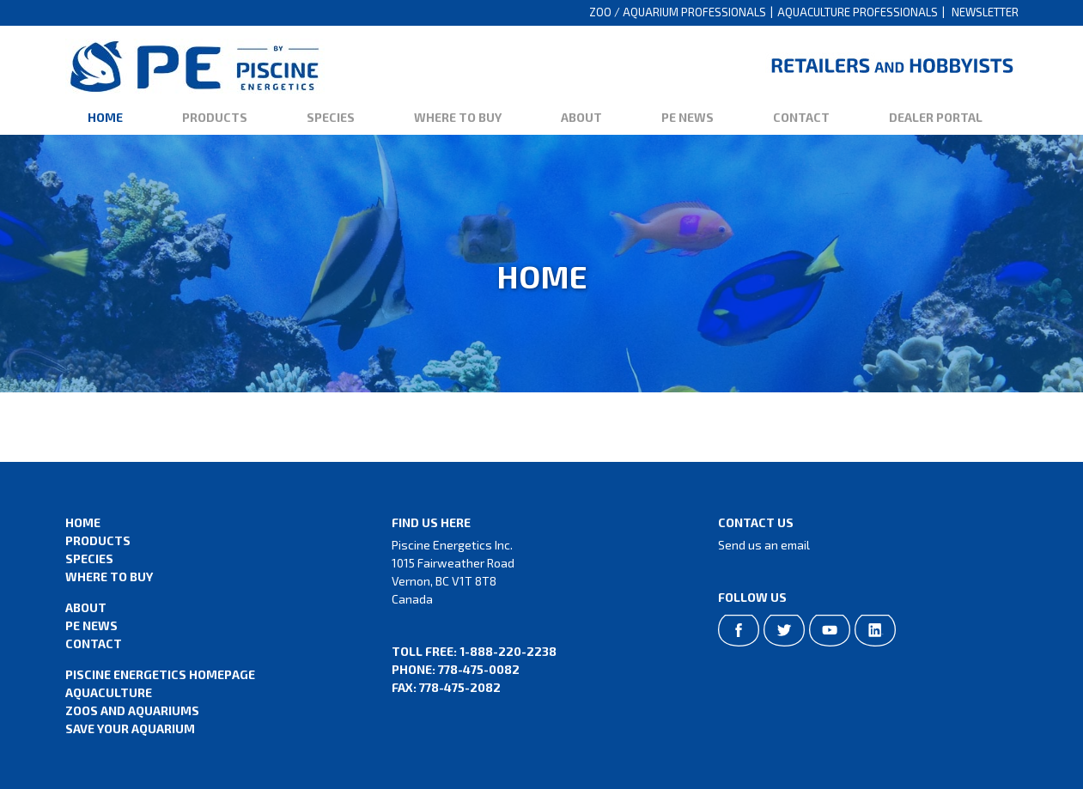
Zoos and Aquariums (132, 710)
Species (331, 117)
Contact (801, 117)
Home (105, 117)
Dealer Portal (936, 117)
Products (214, 117)
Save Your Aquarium (130, 728)
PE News (687, 117)
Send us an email (764, 544)
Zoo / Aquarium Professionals (677, 12)
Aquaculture (108, 692)
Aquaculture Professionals (857, 12)
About (581, 117)
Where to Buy (458, 117)
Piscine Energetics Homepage (160, 674)
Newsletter (985, 12)
